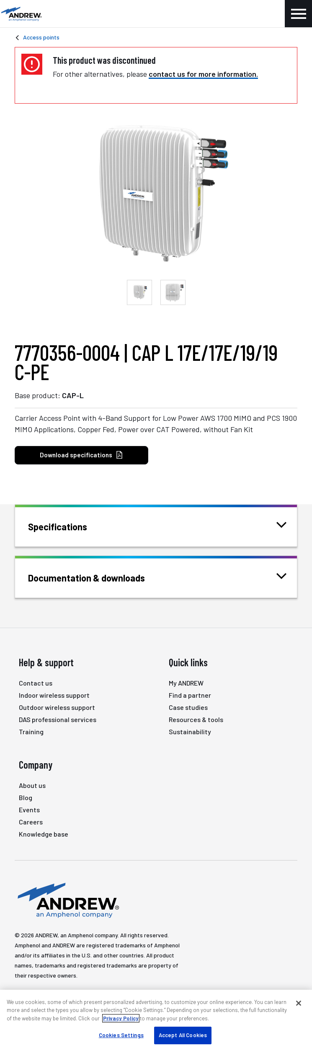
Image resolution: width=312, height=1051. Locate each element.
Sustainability (190, 731)
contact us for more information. (203, 73)
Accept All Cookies (183, 1035)
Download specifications (81, 455)
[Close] (298, 1003)
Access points (41, 37)
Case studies (188, 707)
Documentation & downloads (97, 577)
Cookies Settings (121, 1035)
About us (32, 785)
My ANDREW (186, 683)
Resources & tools (196, 719)
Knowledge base (43, 834)
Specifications (68, 526)
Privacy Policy (121, 1018)
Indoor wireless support (54, 695)
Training (31, 731)
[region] (156, 1020)
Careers (31, 822)
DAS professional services (57, 719)
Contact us (35, 683)
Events (29, 810)
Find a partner (190, 695)
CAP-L (73, 395)
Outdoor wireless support (57, 707)
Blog (25, 797)
